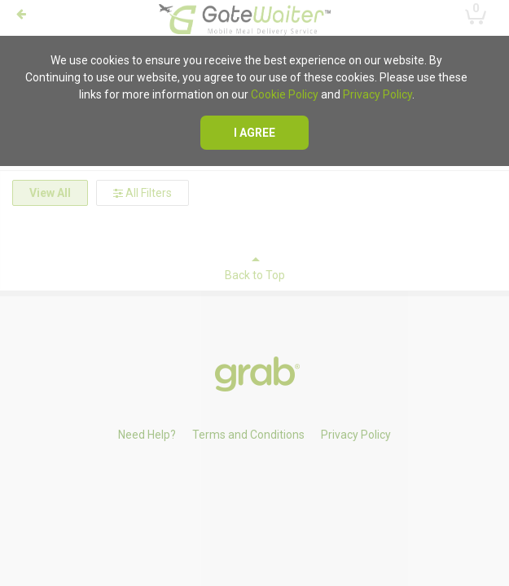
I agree (254, 132)
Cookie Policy (284, 94)
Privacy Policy (377, 94)
